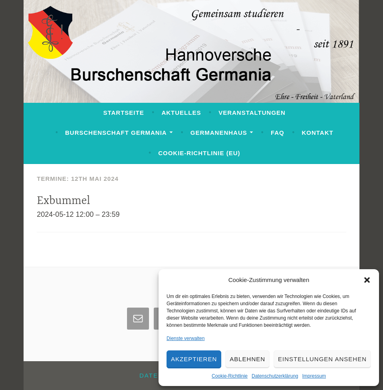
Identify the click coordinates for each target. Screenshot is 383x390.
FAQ (277, 132)
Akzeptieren (194, 359)
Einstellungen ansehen (322, 359)
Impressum (314, 376)
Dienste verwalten (185, 338)
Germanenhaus (219, 132)
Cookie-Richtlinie (230, 376)
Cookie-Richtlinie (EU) (199, 153)
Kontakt (317, 132)
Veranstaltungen (252, 112)
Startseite (123, 112)
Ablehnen (247, 359)
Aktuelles (181, 112)
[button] (367, 280)
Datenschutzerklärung (275, 376)
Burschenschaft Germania (116, 132)
